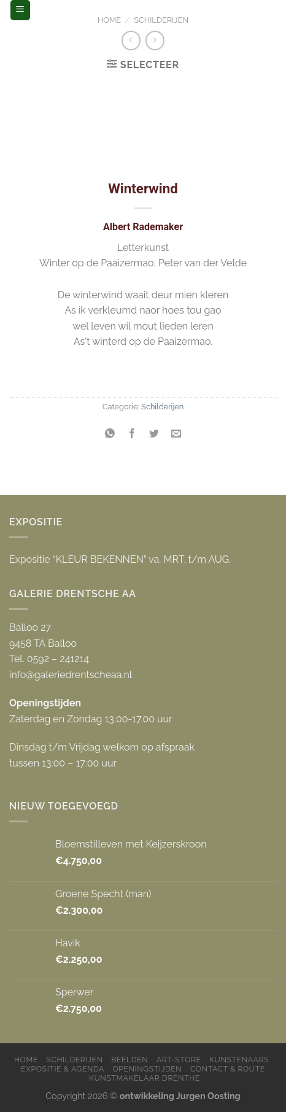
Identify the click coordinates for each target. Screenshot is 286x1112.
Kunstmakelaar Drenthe (144, 1078)
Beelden (129, 1059)
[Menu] (20, 10)
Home (109, 20)
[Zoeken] (266, 10)
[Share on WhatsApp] (109, 434)
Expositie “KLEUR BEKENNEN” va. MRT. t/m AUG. (120, 559)
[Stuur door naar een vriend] (176, 434)
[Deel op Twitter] (154, 434)
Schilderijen (161, 20)
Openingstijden (147, 1068)
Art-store (179, 1059)
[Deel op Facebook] (132, 434)
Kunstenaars (239, 1059)
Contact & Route (227, 1068)
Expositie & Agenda (62, 1068)
